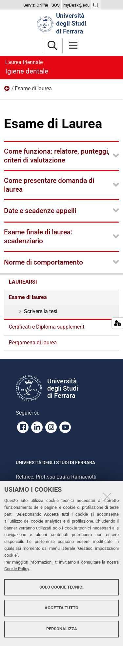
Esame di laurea (28, 297)
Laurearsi (7, 90)
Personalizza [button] (61, 628)
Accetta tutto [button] (61, 607)
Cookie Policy (16, 568)
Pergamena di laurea (33, 342)
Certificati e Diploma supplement (46, 327)
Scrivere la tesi (40, 311)
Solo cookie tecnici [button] (61, 587)
